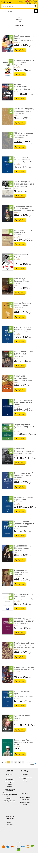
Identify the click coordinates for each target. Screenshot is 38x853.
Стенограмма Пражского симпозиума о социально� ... (24, 451)
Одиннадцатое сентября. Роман (21, 571)
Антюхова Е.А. (18, 477)
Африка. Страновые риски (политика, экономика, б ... (22, 305)
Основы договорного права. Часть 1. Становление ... (23, 232)
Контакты (9, 786)
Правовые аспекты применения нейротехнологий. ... (22, 694)
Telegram (9, 822)
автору (19, 21)
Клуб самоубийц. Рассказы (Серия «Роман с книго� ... (22, 281)
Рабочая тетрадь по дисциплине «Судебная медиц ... (24, 621)
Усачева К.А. (17, 235)
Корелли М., (17, 647)
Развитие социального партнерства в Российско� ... (23, 499)
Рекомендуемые (25, 802)
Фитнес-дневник (21, 255)
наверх (32, 764)
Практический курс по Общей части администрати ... (23, 596)
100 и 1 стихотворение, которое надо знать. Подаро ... (24, 111)
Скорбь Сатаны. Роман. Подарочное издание (24, 644)
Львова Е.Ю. (17, 718)
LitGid (19, 842)
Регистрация (20, 1)
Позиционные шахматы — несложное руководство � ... (24, 62)
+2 (16, 42)
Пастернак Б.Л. (18, 356)
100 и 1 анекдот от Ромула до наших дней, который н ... (24, 184)
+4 (18, 42)
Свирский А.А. (18, 65)
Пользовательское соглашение (9, 789)
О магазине (9, 774)
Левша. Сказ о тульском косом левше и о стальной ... (24, 378)
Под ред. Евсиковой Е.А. (21, 332)
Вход (22, 2)
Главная (4, 11)
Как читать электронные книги (25, 777)
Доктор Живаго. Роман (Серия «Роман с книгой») (23, 354)
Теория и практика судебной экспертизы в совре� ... (24, 426)
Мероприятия (9, 777)
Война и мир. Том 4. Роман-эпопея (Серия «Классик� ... (23, 742)
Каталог (10, 11)
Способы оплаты (9, 779)
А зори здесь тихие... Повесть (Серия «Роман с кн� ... (23, 208)
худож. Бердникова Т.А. (28, 380)
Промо (10, 784)
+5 (19, 42)
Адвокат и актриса (22, 716)
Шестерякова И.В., (19, 162)
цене (19, 17)
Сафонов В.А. (18, 502)
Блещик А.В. (17, 404)
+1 (14, 42)
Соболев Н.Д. (26, 89)
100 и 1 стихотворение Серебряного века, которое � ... (23, 135)
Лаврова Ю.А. (18, 257)
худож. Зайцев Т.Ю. (28, 210)
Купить (21, 50)
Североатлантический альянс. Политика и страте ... (23, 475)
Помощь (25, 781)
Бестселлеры (25, 799)
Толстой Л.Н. (17, 744)
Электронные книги (24, 797)
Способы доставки (9, 782)
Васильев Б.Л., (18, 210)
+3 (17, 42)
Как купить (25, 774)
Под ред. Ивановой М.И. (21, 526)
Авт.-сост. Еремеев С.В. (20, 186)
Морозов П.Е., (29, 162)
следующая (30, 762)
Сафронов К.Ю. (18, 307)
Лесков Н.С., (17, 380)
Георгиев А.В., (18, 89)
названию (19, 19)
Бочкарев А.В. (18, 550)
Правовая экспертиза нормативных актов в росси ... (23, 402)
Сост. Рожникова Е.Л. (20, 113)
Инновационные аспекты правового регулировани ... (22, 159)
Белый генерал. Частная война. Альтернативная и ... (23, 87)
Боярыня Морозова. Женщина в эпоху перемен (22, 548)
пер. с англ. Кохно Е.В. (27, 647)
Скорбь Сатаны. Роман (24, 667)
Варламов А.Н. (18, 574)
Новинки (25, 804)
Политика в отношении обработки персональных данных (10, 794)
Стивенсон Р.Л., (18, 283)
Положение (9, 798)
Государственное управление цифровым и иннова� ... (24, 524)
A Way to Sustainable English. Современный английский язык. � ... (23, 329)
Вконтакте (9, 824)
